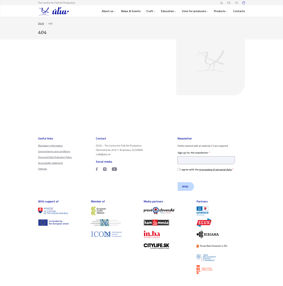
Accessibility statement (50, 163)
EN (228, 3)
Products (220, 11)
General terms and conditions (54, 151)
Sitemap (42, 169)
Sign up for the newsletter (206, 156)
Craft (150, 11)
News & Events (131, 11)
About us (108, 11)
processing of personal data (215, 169)
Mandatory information (50, 145)
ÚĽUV (41, 23)
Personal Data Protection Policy (55, 157)
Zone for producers (195, 11)
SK (236, 3)
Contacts (239, 11)
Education (168, 11)
